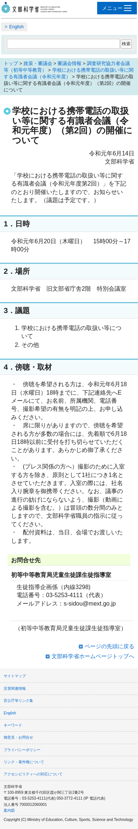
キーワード (13, 725)
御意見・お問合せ (18, 737)
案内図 (9, 810)
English (16, 26)
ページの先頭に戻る (109, 646)
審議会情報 (69, 63)
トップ (11, 63)
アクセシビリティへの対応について (33, 774)
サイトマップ (15, 676)
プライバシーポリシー (22, 750)
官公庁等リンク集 (18, 701)
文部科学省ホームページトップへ (93, 656)
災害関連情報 (15, 688)
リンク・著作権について (24, 762)
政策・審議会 (38, 63)
